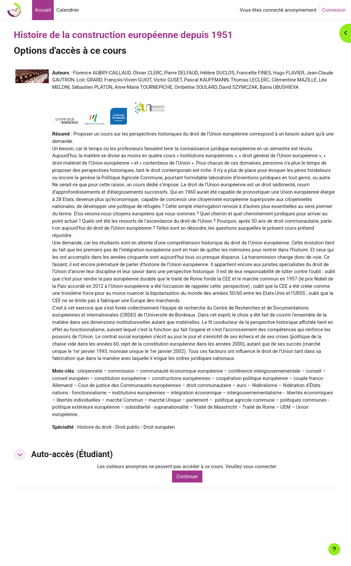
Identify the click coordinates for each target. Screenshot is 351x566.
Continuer (197, 525)
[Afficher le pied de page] (334, 549)
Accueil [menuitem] (43, 10)
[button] (35, 503)
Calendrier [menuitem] (67, 10)
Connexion (334, 10)
